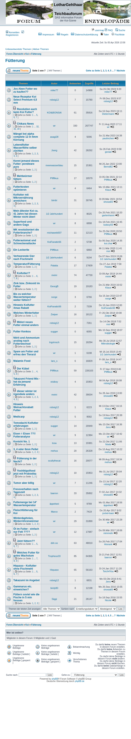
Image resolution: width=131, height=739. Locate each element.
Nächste (121, 70)
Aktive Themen (41, 49)
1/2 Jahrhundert (54, 214)
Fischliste (118, 34)
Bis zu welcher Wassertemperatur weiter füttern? (24, 297)
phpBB (55, 679)
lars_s (54, 361)
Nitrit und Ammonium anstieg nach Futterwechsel (26, 340)
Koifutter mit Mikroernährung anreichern (23, 197)
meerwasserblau (54, 165)
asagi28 (54, 137)
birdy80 (54, 588)
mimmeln (108, 533)
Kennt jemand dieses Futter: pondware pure (26, 163)
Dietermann (108, 114)
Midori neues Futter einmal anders (26, 324)
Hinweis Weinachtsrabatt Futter (23, 407)
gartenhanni (108, 215)
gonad (108, 152)
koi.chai (108, 243)
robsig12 (54, 99)
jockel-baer (108, 513)
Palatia (54, 265)
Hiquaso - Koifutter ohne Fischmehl (24, 567)
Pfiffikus (54, 178)
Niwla (108, 444)
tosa (54, 443)
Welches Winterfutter (26, 312)
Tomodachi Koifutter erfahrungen (25, 424)
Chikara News (25, 123)
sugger (54, 331)
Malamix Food (21, 360)
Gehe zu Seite (93, 70)
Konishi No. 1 (21, 441)
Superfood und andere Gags (22, 223)
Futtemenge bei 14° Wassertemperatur (25, 504)
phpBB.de (79, 681)
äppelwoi (54, 503)
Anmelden (13, 32)
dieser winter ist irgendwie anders (24, 393)
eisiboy (54, 381)
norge (54, 297)
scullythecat (54, 460)
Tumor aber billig (23, 482)
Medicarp (19, 416)
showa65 (108, 202)
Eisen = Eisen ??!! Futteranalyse (24, 435)
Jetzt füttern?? (26, 541)
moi (108, 251)
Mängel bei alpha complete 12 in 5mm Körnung (25, 136)
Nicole (108, 600)
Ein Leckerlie (21, 249)
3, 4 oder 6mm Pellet (25, 449)
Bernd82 (108, 166)
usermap (97, 30)
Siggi (54, 599)
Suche (120, 30)
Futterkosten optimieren (21, 188)
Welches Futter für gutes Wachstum (26, 554)
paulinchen (108, 138)
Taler (105, 34)
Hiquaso (54, 570)
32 (37, 126)
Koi (27, 54)
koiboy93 (108, 224)
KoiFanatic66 (54, 242)
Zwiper (54, 314)
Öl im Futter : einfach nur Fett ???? (26, 530)
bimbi (54, 200)
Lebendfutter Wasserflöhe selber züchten (25, 147)
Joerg (54, 150)
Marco (54, 511)
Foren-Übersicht (14, 54)
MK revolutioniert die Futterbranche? (26, 231)
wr (54, 125)
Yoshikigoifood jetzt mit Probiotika (24, 472)
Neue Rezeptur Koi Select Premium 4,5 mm (25, 99)
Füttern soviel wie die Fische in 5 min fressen (26, 597)
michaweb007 (54, 232)
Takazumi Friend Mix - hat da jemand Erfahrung (26, 381)
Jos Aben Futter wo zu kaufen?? (25, 90)
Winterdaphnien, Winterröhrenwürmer (26, 520)
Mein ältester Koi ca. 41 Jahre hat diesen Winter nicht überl (25, 213)
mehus (54, 450)
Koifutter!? (23, 273)
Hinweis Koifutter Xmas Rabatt (24, 306)
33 (15, 129)
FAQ (109, 30)
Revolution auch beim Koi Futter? (25, 111)
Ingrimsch (54, 342)
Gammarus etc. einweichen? (22, 588)
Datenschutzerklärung (84, 34)
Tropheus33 (54, 556)
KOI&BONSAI (54, 112)
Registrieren (15, 33)
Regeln (62, 34)
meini (54, 275)
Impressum (46, 34)
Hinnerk (108, 544)
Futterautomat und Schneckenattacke (24, 242)
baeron (54, 493)
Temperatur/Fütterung (26, 263)
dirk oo (54, 543)
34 (18, 129)
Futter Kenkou (22, 331)
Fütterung (36, 54)
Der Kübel (23, 368)
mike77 (54, 90)
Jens (108, 427)
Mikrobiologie (108, 343)
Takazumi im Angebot (26, 580)
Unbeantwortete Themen (18, 49)
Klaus (108, 190)
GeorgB (54, 286)
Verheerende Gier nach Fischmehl (24, 258)
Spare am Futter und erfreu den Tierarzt (25, 353)
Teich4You (108, 571)
